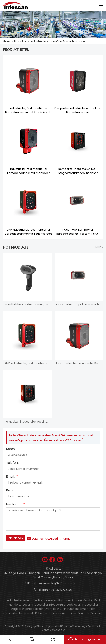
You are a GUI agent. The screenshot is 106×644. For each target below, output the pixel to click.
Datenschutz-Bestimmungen (52, 539)
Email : (11, 477)
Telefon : (12, 463)
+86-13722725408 (61, 590)
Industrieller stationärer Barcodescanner (58, 41)
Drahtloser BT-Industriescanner (66, 609)
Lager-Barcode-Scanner (85, 613)
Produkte (20, 41)
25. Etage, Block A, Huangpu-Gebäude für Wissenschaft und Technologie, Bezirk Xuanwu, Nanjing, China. (53, 575)
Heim (6, 41)
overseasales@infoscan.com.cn (59, 583)
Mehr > (99, 247)
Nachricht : (15, 504)
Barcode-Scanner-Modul (75, 600)
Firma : (11, 491)
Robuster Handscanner (51, 613)
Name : (11, 449)
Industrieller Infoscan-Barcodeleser (56, 604)
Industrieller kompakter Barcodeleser (31, 600)
